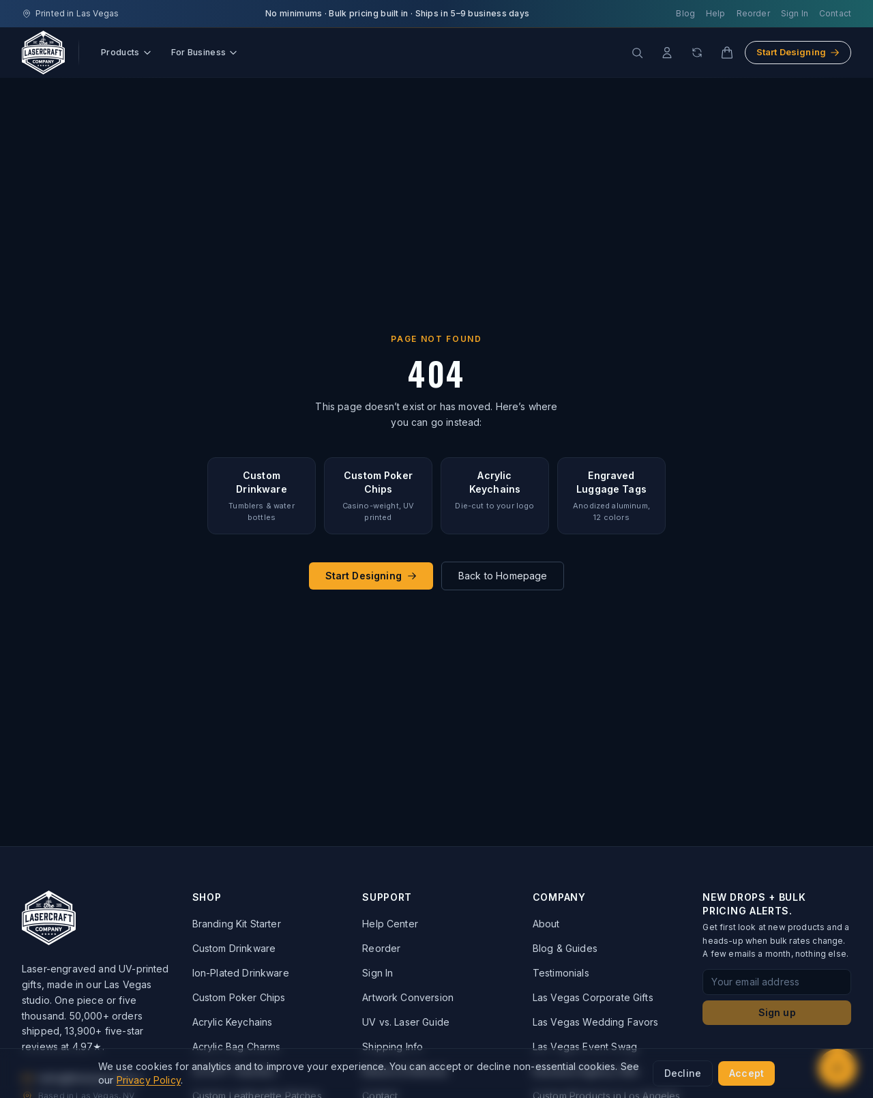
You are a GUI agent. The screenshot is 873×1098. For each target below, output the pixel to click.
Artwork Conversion (408, 997)
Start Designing (798, 51)
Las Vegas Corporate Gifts (593, 997)
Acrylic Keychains (232, 1022)
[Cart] (727, 52)
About (546, 923)
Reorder (753, 13)
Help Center (390, 923)
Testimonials (561, 973)
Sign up (777, 1012)
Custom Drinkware (234, 948)
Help (716, 13)
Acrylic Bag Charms (236, 1046)
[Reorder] (697, 52)
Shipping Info (392, 1046)
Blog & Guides (565, 948)
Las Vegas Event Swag (585, 1046)
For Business (205, 52)
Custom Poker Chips (239, 997)
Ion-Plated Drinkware (240, 973)
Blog (685, 13)
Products (126, 52)
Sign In (794, 13)
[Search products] (637, 52)
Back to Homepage (503, 575)
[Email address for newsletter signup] (776, 982)
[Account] (667, 52)
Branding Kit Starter (236, 923)
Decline (682, 1073)
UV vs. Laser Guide (405, 1022)
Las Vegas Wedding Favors (596, 1022)
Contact (835, 13)
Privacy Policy (149, 1080)
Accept (746, 1073)
